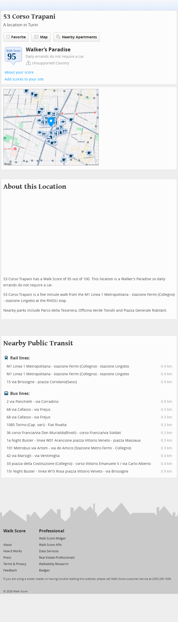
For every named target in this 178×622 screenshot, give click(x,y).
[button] (51, 121)
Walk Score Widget (52, 538)
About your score (19, 72)
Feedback (10, 570)
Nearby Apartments (76, 36)
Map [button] (41, 37)
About (7, 545)
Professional (51, 531)
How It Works (12, 551)
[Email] (22, 538)
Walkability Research (53, 564)
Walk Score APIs (50, 545)
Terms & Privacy (14, 564)
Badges (44, 570)
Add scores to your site (24, 79)
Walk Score (14, 531)
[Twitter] (6, 538)
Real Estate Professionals (57, 557)
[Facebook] (14, 538)
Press (7, 557)
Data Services (49, 551)
